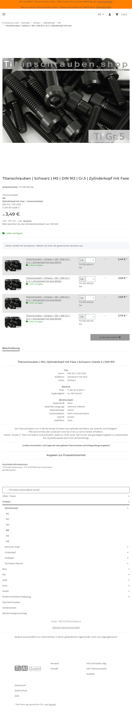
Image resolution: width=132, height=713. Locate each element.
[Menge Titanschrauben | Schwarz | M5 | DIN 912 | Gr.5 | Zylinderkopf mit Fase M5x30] (90, 316)
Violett (5, 591)
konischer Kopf (12, 546)
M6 (7, 535)
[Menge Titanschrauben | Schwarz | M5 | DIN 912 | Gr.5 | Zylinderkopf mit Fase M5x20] (90, 279)
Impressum (20, 685)
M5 (7, 530)
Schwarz (6, 501)
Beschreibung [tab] (11, 348)
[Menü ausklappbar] (3, 13)
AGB (17, 695)
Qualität (90, 673)
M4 (7, 524)
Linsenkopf (10, 552)
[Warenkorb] (121, 14)
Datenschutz (21, 690)
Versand (27, 220)
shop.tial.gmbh (105, 1)
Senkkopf (9, 557)
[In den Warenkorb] (4, 35)
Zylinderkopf (11, 508)
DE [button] (99, 14)
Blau (4, 569)
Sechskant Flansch (14, 563)
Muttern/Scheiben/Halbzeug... (17, 596)
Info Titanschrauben (96, 668)
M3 (7, 519)
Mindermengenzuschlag (14, 613)
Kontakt (54, 668)
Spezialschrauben (11, 602)
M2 (7, 513)
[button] (109, 14)
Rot (4, 574)
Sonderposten (9, 607)
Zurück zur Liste (11, 22)
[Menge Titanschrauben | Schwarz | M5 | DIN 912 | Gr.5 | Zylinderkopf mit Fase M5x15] (90, 260)
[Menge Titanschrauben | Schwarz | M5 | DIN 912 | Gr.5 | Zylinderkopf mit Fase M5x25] (90, 298)
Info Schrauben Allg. (96, 663)
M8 (7, 541)
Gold (4, 580)
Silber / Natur (9, 496)
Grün (4, 585)
